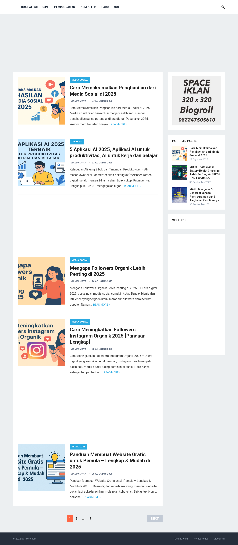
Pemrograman (64, 7)
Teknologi (78, 446)
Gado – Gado (110, 7)
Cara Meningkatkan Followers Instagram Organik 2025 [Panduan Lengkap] (108, 336)
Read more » (119, 124)
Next (155, 518)
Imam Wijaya (78, 100)
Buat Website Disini (35, 7)
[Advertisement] (119, 43)
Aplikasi (77, 141)
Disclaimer (219, 538)
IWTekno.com (28, 538)
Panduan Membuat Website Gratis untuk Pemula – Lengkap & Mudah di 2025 (110, 461)
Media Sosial (80, 80)
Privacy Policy (201, 538)
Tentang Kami (181, 538)
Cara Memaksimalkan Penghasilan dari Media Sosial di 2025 (204, 152)
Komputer (88, 7)
